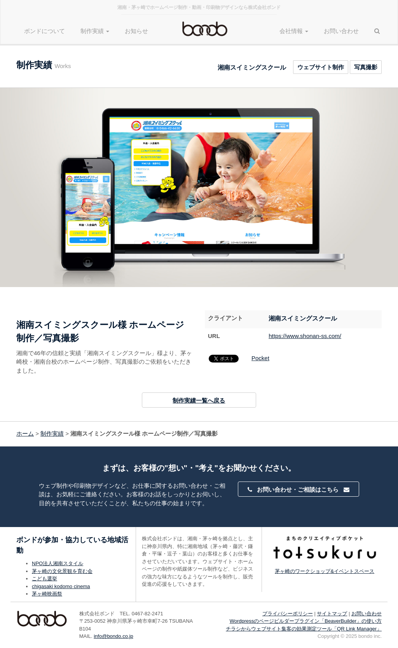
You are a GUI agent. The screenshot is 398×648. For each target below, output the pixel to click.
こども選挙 (44, 578)
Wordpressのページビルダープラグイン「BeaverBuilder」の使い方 (306, 621)
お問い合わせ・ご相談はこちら (298, 489)
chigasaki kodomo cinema (61, 586)
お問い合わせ (341, 31)
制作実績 (52, 433)
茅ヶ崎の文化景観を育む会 (62, 571)
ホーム (25, 433)
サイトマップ (332, 613)
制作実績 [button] (94, 31)
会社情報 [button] (293, 31)
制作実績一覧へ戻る (199, 400)
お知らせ (136, 31)
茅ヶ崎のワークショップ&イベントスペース (324, 571)
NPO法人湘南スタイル (57, 563)
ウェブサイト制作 (320, 67)
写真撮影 (365, 67)
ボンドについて (44, 31)
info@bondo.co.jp (113, 636)
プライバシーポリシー (287, 613)
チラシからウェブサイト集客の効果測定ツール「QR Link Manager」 (304, 629)
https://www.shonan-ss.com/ (305, 336)
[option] (199, 187)
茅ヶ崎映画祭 (47, 594)
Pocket (260, 358)
